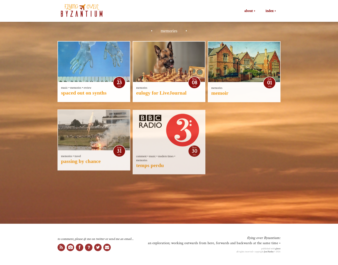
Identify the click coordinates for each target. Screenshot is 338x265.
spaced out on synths (84, 93)
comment (141, 157)
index (269, 11)
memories (75, 88)
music (64, 88)
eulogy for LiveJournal (161, 93)
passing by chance (81, 162)
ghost (277, 248)
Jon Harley (268, 251)
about (248, 11)
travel (78, 156)
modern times (166, 157)
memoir (219, 93)
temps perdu (150, 166)
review (87, 88)
